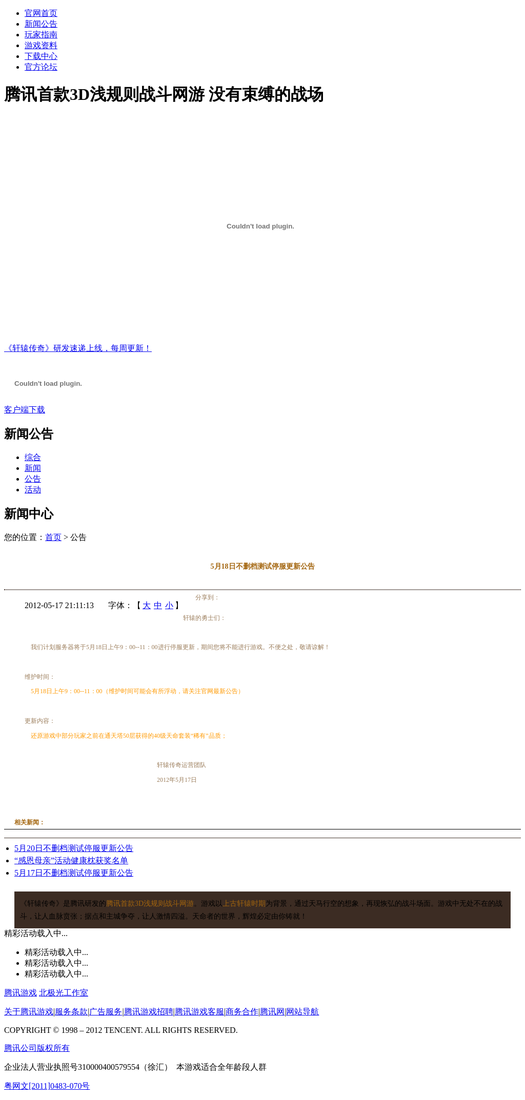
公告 (33, 478)
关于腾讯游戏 (28, 1011)
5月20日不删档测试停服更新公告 (73, 848)
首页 (53, 537)
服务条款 (71, 1011)
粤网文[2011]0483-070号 (47, 1086)
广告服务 (105, 1011)
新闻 (33, 468)
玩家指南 (41, 34)
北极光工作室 (63, 992)
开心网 (245, 598)
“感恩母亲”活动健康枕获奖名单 (71, 860)
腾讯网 (272, 1011)
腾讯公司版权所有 (37, 1048)
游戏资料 (41, 45)
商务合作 (242, 1011)
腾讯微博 (225, 598)
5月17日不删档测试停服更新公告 (73, 872)
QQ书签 (284, 598)
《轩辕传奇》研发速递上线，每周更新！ (78, 348)
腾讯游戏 (20, 992)
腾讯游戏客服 (199, 1011)
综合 (33, 457)
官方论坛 (41, 67)
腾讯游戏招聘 (148, 1011)
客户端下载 (24, 409)
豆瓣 (274, 598)
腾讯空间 (235, 598)
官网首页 (41, 13)
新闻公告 (41, 23)
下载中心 (41, 56)
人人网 (255, 598)
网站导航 (302, 1011)
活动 (33, 489)
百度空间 (264, 598)
